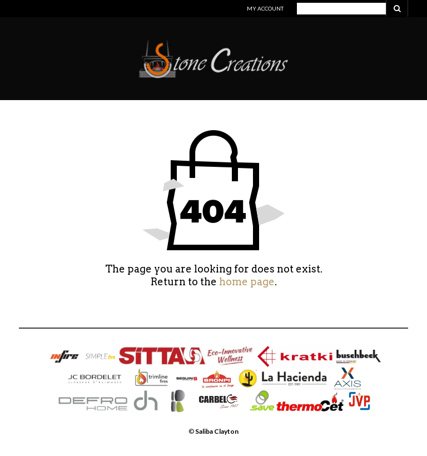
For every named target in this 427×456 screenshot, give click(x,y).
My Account (265, 8)
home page (247, 282)
